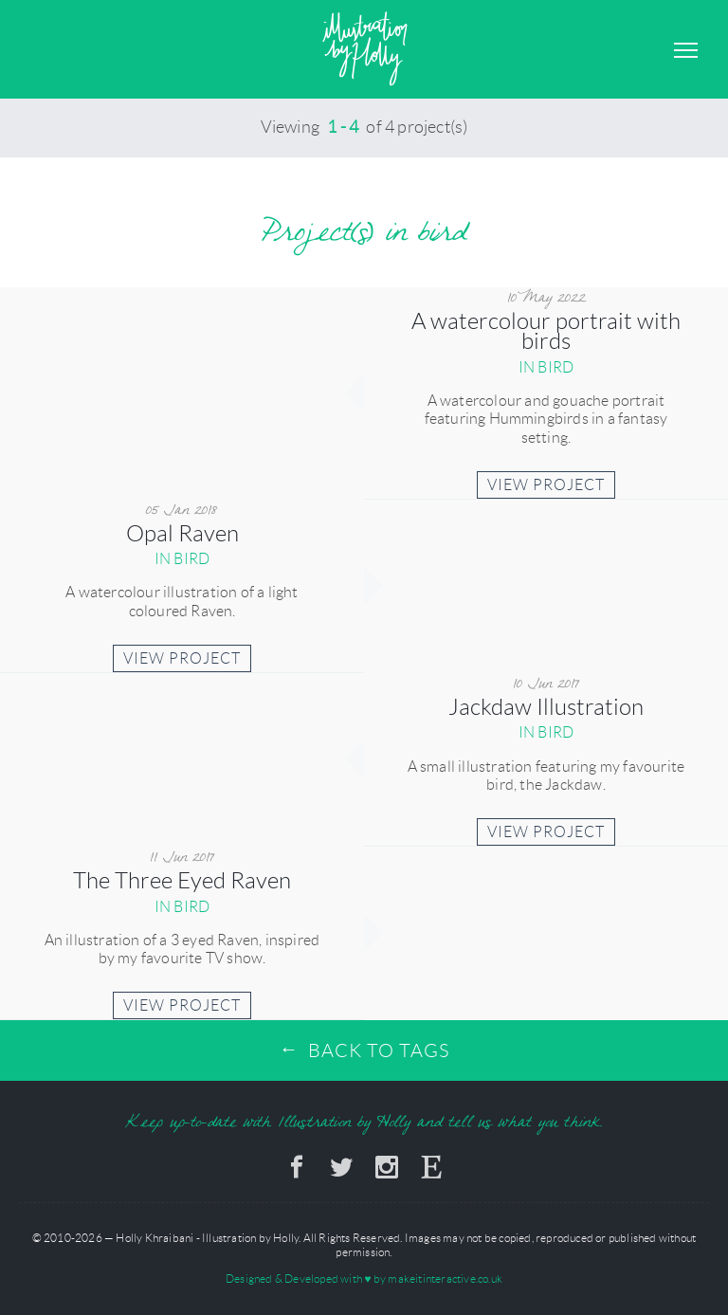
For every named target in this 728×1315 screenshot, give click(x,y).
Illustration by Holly (364, 49)
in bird (546, 367)
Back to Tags (378, 1050)
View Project (546, 485)
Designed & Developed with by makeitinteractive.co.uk (364, 1278)
